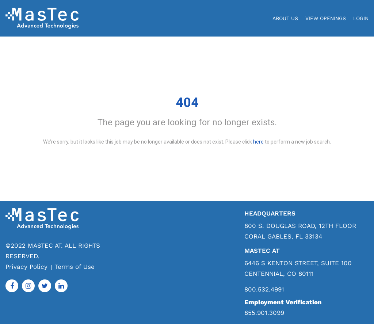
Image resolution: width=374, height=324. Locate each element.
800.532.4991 (264, 289)
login (361, 18)
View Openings (325, 18)
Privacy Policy (26, 266)
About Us (285, 18)
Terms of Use (75, 266)
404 (187, 102)
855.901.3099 (264, 312)
